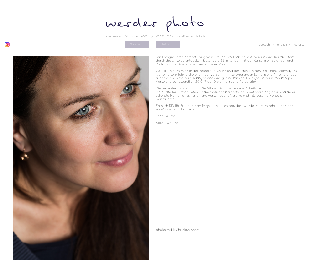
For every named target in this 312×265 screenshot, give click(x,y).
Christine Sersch (188, 230)
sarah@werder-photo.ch (191, 36)
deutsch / (267, 44)
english (282, 44)
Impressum (299, 44)
